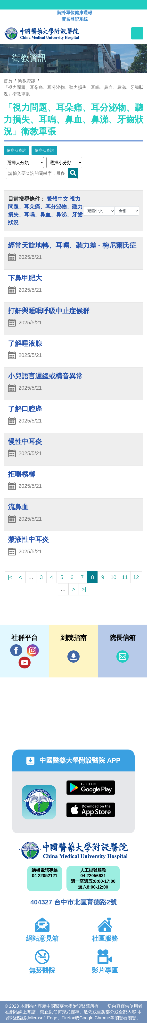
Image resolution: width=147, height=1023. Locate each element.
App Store (90, 809)
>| (84, 589)
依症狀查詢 (16, 150)
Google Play (90, 787)
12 (136, 577)
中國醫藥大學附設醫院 (73, 850)
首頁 (8, 80)
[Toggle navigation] (137, 33)
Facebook (16, 650)
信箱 (122, 656)
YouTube (24, 662)
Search (73, 173)
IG (33, 650)
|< (10, 577)
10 (113, 577)
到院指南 (73, 656)
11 (125, 577)
